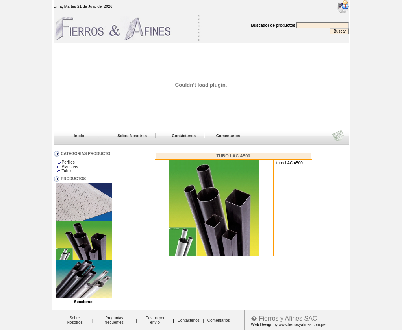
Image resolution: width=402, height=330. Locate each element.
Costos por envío (155, 320)
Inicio (79, 136)
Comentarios (228, 136)
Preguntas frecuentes (114, 320)
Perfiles (68, 162)
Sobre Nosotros (132, 136)
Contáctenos (184, 136)
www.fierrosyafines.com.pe (302, 325)
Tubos (67, 171)
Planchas (70, 166)
